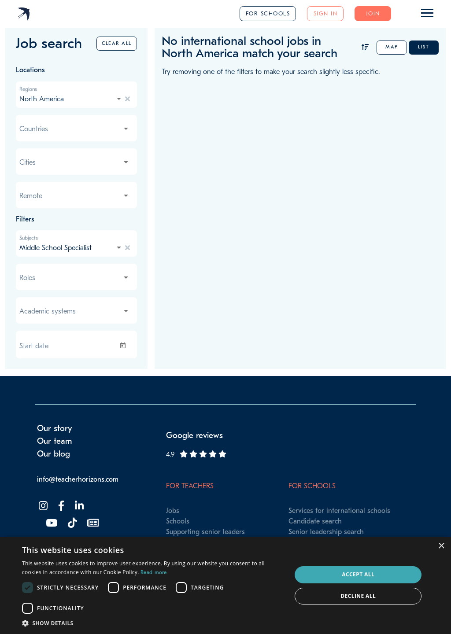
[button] (153, 623)
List (423, 47)
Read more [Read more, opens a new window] (153, 572)
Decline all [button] (358, 596)
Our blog (53, 454)
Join (373, 13)
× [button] (441, 546)
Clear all (117, 43)
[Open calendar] (124, 345)
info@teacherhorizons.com (77, 479)
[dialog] (225, 585)
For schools (268, 13)
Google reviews (194, 435)
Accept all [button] (358, 574)
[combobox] (71, 99)
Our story (54, 428)
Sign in (326, 13)
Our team (54, 441)
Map (391, 47)
